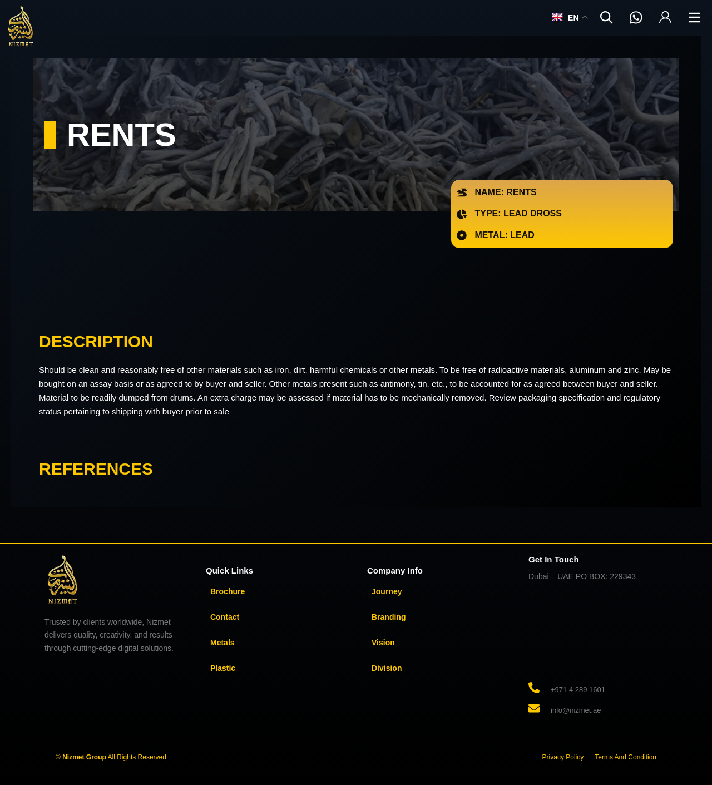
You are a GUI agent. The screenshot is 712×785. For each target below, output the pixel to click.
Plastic (222, 668)
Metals (222, 642)
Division (387, 668)
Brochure (227, 591)
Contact (224, 617)
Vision (383, 642)
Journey (387, 591)
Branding (389, 617)
